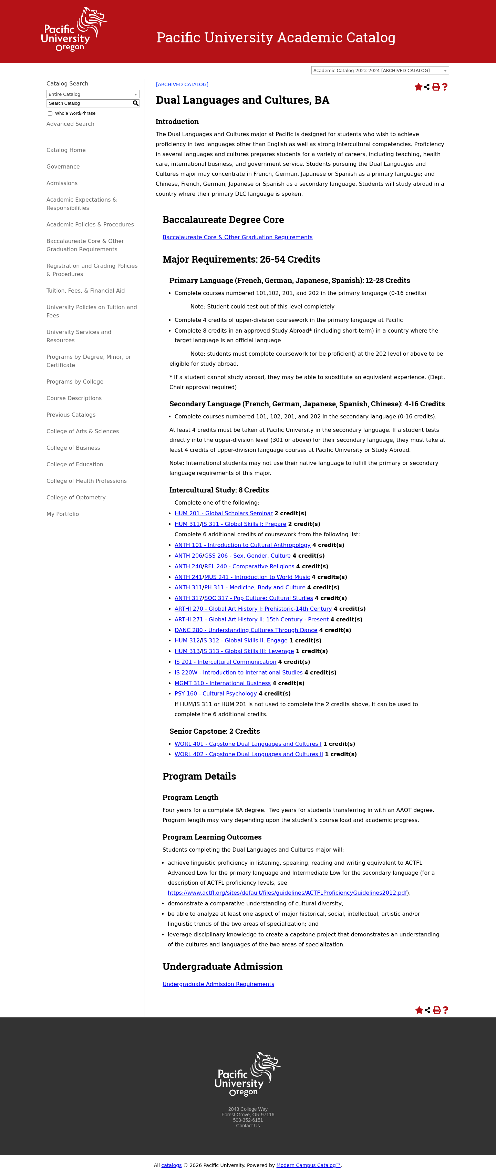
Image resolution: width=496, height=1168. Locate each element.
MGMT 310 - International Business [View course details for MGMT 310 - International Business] (223, 683)
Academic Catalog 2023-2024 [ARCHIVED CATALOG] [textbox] (371, 70)
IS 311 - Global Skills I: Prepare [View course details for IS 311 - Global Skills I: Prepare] (244, 524)
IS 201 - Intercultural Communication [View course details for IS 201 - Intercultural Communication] (225, 662)
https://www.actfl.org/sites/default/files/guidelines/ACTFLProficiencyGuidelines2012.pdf (287, 893)
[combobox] (380, 70)
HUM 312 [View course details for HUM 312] (187, 640)
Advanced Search (70, 124)
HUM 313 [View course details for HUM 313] (187, 651)
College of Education (74, 464)
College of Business (73, 448)
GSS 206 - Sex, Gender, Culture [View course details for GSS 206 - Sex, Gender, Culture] (247, 555)
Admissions (62, 183)
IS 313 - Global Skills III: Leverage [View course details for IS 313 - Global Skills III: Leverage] (248, 651)
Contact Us (248, 1125)
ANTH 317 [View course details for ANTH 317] (188, 598)
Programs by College (74, 381)
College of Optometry (76, 497)
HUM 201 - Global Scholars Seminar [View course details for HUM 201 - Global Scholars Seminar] (224, 513)
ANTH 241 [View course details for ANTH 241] (188, 577)
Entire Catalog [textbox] (64, 94)
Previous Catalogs (70, 415)
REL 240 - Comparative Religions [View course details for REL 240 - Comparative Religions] (249, 566)
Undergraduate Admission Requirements (218, 984)
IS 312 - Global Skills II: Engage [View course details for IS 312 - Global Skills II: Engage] (245, 640)
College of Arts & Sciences (82, 431)
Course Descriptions (74, 398)
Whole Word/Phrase (75, 113)
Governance (63, 166)
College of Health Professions (86, 481)
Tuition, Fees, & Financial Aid (85, 290)
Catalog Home (66, 150)
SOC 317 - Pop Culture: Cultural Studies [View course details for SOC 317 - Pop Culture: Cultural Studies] (258, 598)
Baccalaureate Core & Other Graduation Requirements (238, 237)
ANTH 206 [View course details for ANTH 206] (188, 555)
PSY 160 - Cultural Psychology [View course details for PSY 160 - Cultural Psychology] (216, 693)
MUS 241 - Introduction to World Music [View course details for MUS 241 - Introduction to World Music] (257, 577)
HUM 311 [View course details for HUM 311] (187, 524)
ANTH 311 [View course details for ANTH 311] (188, 587)
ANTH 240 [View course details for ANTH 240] (188, 566)
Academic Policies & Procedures (90, 224)
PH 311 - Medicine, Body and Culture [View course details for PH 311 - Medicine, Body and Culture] (255, 587)
